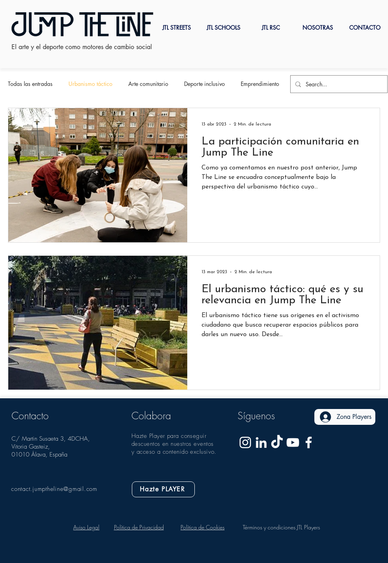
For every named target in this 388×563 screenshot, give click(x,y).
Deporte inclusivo (204, 83)
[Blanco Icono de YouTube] (293, 442)
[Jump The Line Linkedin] (261, 442)
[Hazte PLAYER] (163, 489)
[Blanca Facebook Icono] (308, 442)
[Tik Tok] (277, 442)
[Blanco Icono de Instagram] (245, 442)
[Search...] (338, 84)
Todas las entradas (30, 83)
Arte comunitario (148, 83)
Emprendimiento (260, 83)
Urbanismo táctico (90, 83)
